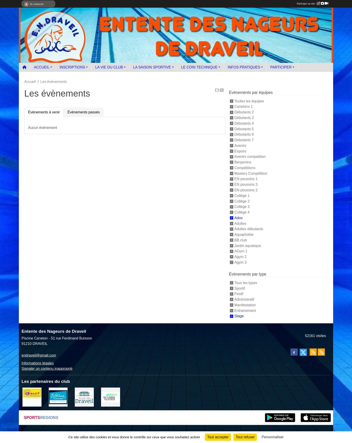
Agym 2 (240, 257)
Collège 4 (242, 212)
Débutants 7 (244, 140)
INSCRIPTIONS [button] (72, 67)
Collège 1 (242, 196)
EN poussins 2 (245, 190)
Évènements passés (83, 112)
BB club (240, 240)
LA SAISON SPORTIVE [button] (152, 67)
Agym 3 (240, 262)
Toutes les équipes (249, 101)
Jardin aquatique (247, 245)
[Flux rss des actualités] (313, 352)
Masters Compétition (250, 173)
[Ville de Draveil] (84, 397)
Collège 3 (242, 207)
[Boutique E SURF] (32, 397)
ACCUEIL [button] (41, 67)
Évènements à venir (44, 112)
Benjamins (242, 162)
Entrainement (245, 310)
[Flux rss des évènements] (321, 352)
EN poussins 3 (245, 184)
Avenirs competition (250, 157)
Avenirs (240, 146)
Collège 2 (242, 201)
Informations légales (38, 363)
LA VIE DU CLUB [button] (109, 67)
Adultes (240, 223)
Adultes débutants (248, 229)
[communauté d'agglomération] (110, 397)
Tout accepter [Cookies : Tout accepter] (218, 437)
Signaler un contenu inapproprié (47, 368)
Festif (238, 294)
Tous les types (245, 283)
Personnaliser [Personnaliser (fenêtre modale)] (273, 437)
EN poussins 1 (245, 179)
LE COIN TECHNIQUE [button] (199, 67)
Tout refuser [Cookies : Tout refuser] (245, 437)
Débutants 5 (244, 129)
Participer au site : (312, 3)
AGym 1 (240, 251)
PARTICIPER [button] (281, 67)
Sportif (239, 288)
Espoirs (240, 151)
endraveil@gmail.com (39, 355)
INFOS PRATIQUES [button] (244, 67)
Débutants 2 (244, 112)
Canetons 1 (243, 106)
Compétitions (244, 168)
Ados (238, 218)
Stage (239, 316)
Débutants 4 (244, 123)
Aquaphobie (243, 234)
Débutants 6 (244, 134)
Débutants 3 (244, 118)
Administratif (244, 299)
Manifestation (245, 305)
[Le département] (58, 397)
